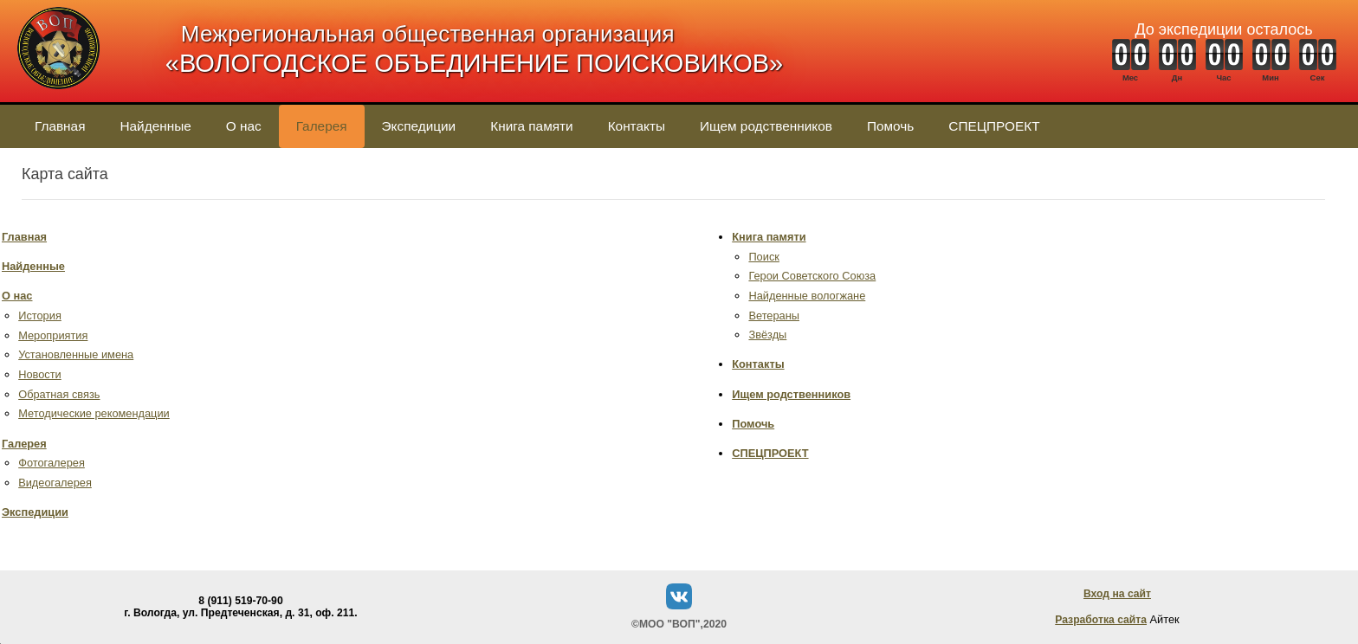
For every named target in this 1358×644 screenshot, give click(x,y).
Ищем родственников (766, 126)
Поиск (763, 256)
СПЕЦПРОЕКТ (993, 126)
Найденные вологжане (806, 295)
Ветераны (773, 315)
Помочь (890, 126)
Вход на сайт (1117, 594)
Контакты (636, 126)
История (39, 315)
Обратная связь (59, 394)
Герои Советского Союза (812, 275)
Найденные (155, 126)
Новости (39, 374)
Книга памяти (531, 126)
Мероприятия (52, 335)
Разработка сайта (1101, 620)
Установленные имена (75, 354)
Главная (60, 126)
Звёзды (767, 334)
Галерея (321, 126)
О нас (244, 126)
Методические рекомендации (94, 413)
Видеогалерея (55, 482)
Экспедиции (419, 126)
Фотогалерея (51, 462)
